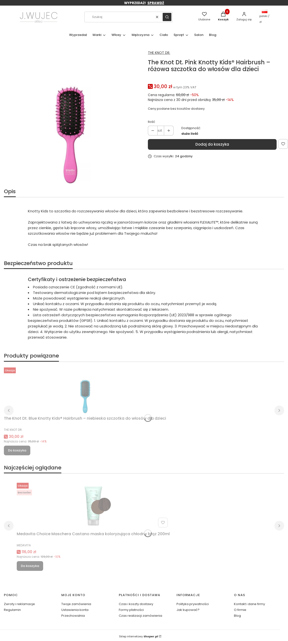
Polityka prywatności (192, 604)
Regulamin (12, 610)
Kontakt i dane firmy (249, 604)
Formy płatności (131, 610)
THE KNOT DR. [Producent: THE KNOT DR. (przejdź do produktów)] (159, 52)
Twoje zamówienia (76, 604)
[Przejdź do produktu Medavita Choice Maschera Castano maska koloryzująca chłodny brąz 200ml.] (93, 505)
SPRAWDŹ (155, 3)
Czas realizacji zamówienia (140, 615)
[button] (167, 17)
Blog (237, 615)
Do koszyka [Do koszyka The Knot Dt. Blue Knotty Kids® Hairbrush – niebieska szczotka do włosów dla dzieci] (17, 450)
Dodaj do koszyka (212, 144)
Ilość (151, 121)
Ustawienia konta (74, 610)
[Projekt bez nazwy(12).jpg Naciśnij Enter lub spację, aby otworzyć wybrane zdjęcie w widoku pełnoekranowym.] (70, 116)
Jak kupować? (188, 610)
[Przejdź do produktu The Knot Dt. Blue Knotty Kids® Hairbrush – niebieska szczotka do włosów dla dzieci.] (85, 390)
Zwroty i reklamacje (19, 604)
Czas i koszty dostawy (136, 604)
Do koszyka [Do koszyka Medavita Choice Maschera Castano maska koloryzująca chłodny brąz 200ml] (30, 566)
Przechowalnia (73, 615)
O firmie (240, 610)
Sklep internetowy (138, 636)
